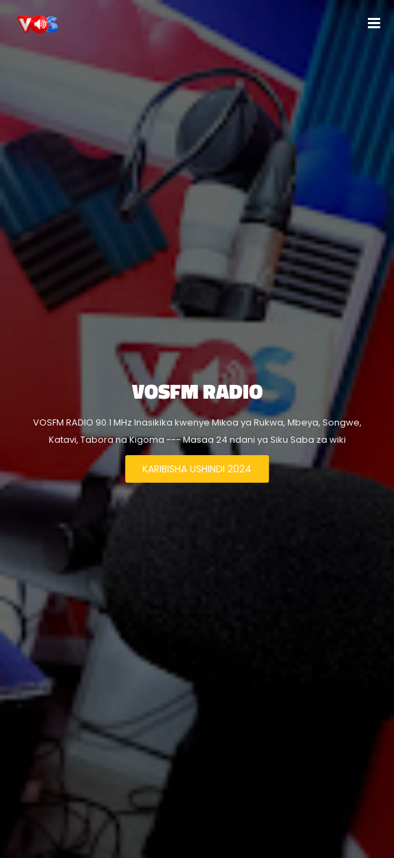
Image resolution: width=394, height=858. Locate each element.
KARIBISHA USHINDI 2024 (197, 469)
